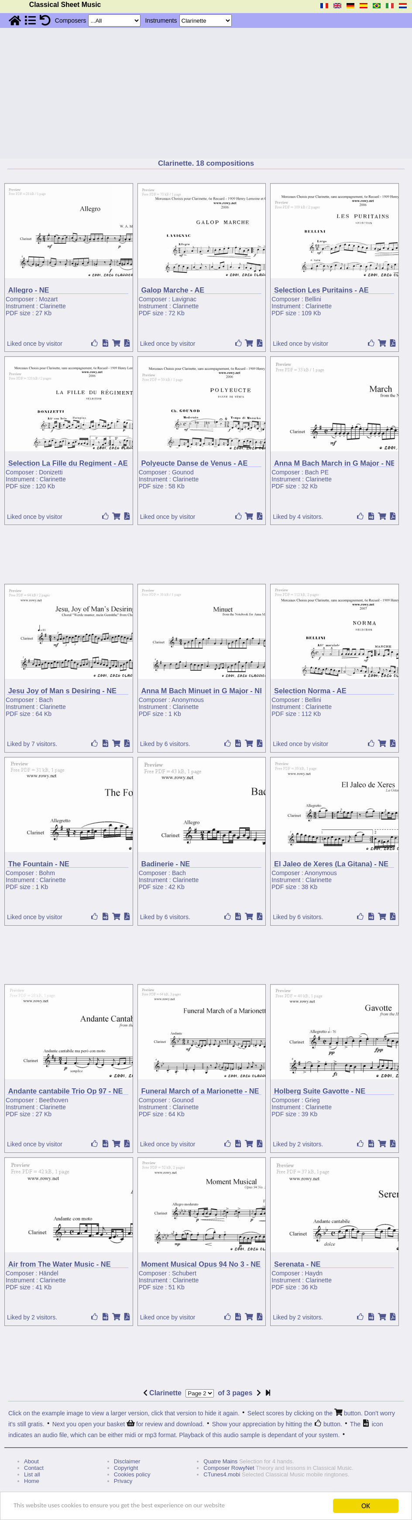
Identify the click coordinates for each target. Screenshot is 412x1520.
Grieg (312, 1100)
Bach (46, 699)
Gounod (183, 472)
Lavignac (184, 299)
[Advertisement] (206, 93)
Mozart (48, 299)
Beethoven (53, 1100)
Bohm (47, 872)
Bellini (313, 299)
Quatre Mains (220, 1461)
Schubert (184, 1273)
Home (31, 1481)
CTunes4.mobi (221, 1474)
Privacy (123, 1481)
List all (32, 1474)
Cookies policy (132, 1474)
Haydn (314, 1273)
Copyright (126, 1468)
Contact (34, 1468)
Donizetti (50, 472)
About (31, 1461)
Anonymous (188, 699)
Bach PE (317, 472)
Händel (48, 1273)
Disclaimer (127, 1461)
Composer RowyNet (228, 1468)
